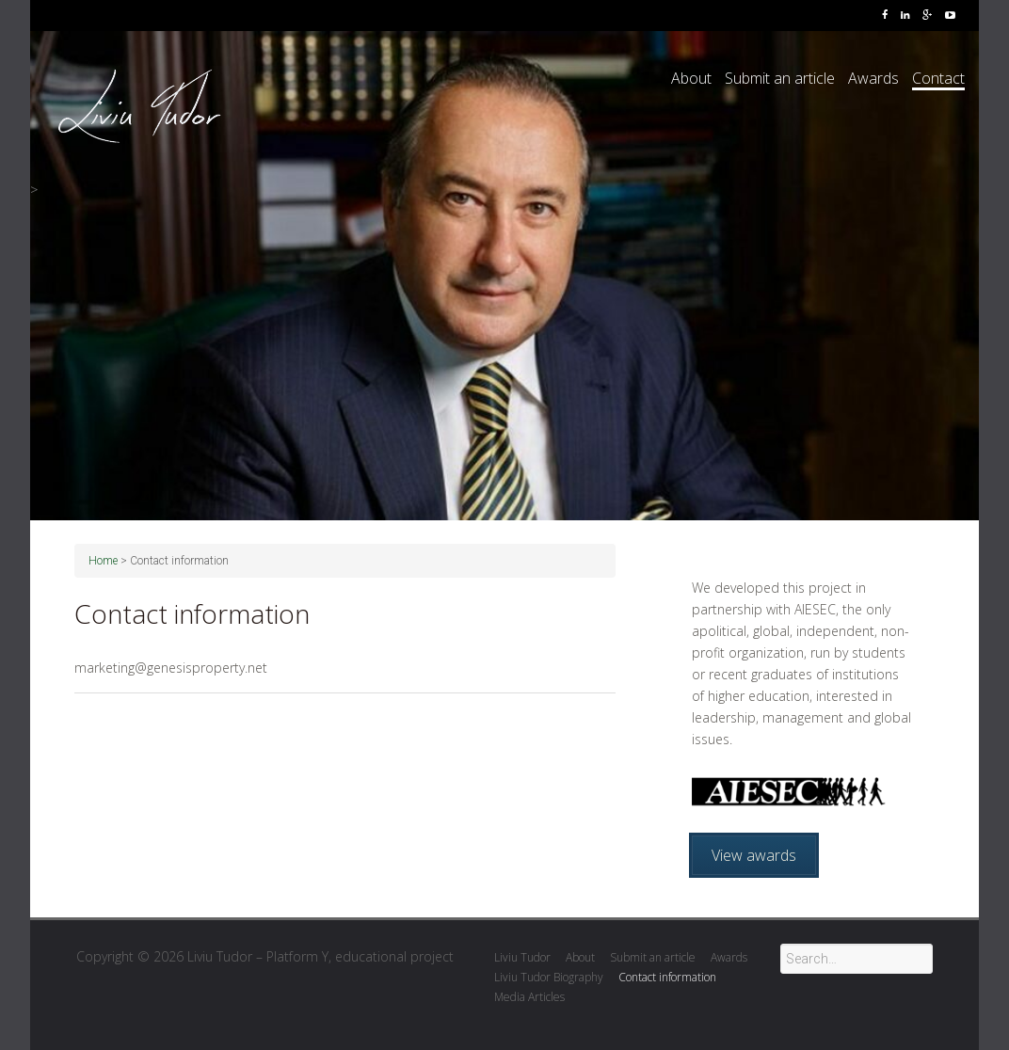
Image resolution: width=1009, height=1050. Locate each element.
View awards (754, 855)
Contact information (667, 977)
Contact (938, 78)
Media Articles (529, 997)
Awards (873, 78)
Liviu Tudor (522, 957)
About (691, 78)
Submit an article (780, 78)
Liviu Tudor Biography (548, 977)
